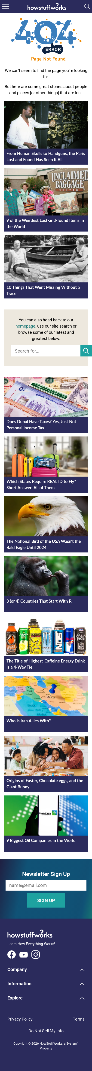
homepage (25, 326)
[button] (46, 969)
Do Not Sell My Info (46, 1030)
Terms (79, 1019)
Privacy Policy (20, 1019)
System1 (72, 1043)
